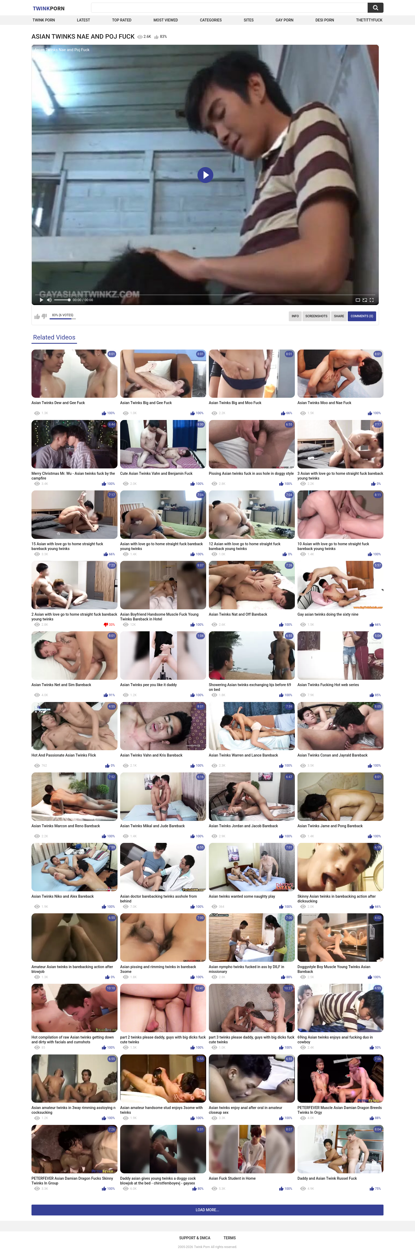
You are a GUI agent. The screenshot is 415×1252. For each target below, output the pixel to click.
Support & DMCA (194, 1238)
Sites (249, 20)
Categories (211, 20)
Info (295, 316)
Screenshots (316, 316)
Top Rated (121, 20)
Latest (83, 20)
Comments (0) (362, 316)
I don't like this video (44, 316)
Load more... (207, 1210)
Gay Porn (284, 20)
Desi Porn (324, 20)
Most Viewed (166, 20)
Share (339, 316)
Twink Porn (44, 20)
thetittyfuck (369, 20)
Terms (230, 1238)
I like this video (37, 316)
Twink (49, 8)
